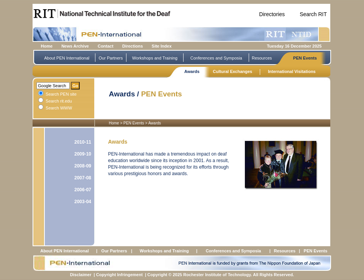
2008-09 (82, 166)
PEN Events (305, 58)
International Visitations (292, 71)
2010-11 (82, 142)
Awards (192, 71)
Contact (105, 46)
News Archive (75, 46)
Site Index (162, 46)
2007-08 (82, 178)
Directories (272, 14)
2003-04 (82, 201)
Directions (132, 46)
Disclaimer (81, 274)
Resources (262, 58)
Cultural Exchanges (233, 71)
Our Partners (111, 58)
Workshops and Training (154, 58)
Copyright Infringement (119, 274)
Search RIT (313, 14)
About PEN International (66, 58)
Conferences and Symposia (216, 58)
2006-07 (82, 189)
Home (47, 46)
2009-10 (82, 154)
